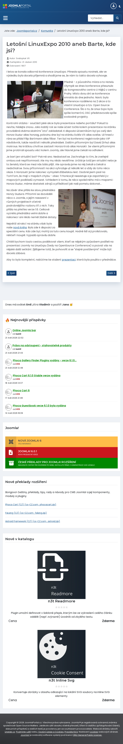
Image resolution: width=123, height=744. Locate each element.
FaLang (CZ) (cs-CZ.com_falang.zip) (26, 513)
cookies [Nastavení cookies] (94, 731)
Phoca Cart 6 (21, 390)
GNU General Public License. (87, 735)
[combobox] (101, 18)
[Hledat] (117, 18)
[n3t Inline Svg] (61, 654)
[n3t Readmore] (61, 575)
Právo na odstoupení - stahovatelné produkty (42, 345)
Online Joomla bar (24, 330)
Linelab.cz (10, 731)
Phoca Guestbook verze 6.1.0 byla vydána (39, 405)
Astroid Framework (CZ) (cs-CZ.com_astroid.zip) (32, 521)
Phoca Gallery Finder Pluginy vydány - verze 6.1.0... (45, 360)
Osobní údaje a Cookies (51, 731)
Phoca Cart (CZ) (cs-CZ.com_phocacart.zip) (30, 504)
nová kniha (20, 227)
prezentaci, (69, 260)
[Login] (114, 6)
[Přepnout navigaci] (5, 18)
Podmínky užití (23, 731)
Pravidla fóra (71, 731)
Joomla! (25, 735)
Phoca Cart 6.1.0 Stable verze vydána (36, 375)
